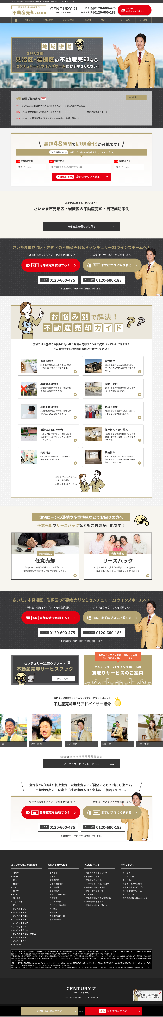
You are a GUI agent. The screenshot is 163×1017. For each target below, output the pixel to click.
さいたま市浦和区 (20, 916)
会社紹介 (126, 873)
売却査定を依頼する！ (50, 265)
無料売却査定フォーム (132, 891)
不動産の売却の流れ (94, 881)
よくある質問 (92, 895)
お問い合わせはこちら (49, 1011)
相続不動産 (54, 891)
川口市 (16, 873)
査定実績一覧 (55, 920)
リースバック (55, 902)
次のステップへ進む (78, 177)
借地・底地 (54, 888)
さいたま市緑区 (19, 920)
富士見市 (17, 899)
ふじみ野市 (18, 902)
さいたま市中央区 (20, 924)
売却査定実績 (68, 20)
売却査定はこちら (113, 1011)
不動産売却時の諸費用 (95, 888)
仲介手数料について (94, 891)
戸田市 (16, 877)
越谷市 (16, 891)
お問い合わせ (128, 895)
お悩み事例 (87, 20)
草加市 (16, 895)
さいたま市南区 (19, 913)
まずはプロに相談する (112, 265)
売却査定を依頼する (139, 10)
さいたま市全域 (19, 909)
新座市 (16, 906)
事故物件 (53, 913)
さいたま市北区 (19, 927)
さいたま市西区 (19, 941)
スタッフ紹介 (125, 20)
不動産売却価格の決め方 (96, 906)
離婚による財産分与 (58, 895)
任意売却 (53, 899)
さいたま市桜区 (19, 938)
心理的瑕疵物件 (56, 884)
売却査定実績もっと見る (81, 226)
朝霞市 (16, 884)
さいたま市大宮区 (20, 931)
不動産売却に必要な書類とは (98, 899)
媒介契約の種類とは (94, 902)
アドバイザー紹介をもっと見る (81, 764)
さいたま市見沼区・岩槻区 (24, 934)
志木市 (16, 888)
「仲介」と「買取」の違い (97, 884)
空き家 (52, 877)
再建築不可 (54, 881)
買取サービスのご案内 (132, 884)
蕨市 (15, 881)
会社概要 (143, 20)
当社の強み (29, 20)
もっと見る (134, 97)
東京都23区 (18, 945)
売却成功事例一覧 (57, 916)
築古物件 (53, 873)
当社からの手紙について (96, 873)
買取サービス (106, 20)
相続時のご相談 (92, 877)
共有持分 (53, 909)
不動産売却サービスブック (134, 888)
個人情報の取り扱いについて (135, 899)
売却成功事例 (48, 20)
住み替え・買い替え (58, 906)
